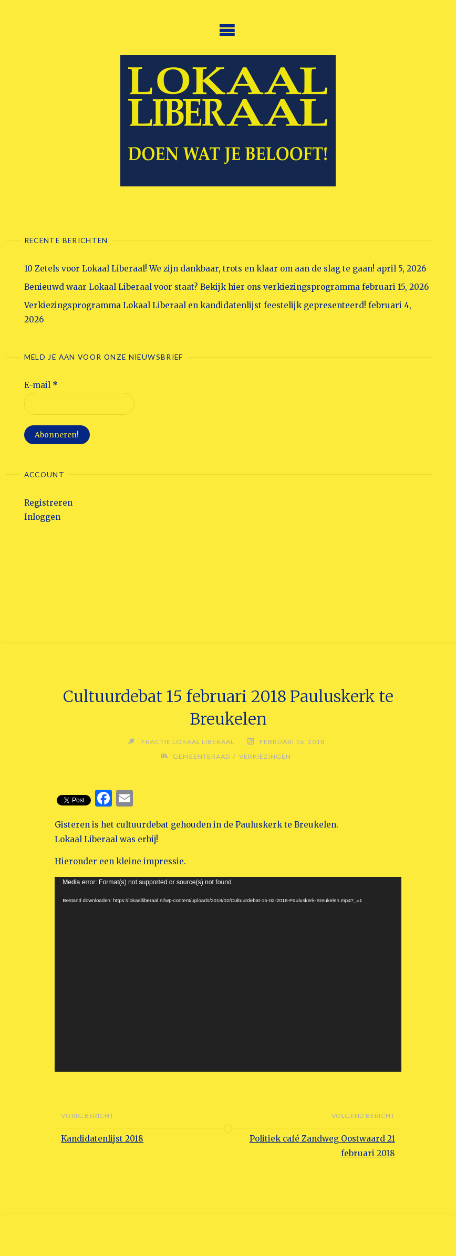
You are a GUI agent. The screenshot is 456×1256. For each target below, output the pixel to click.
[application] (228, 974)
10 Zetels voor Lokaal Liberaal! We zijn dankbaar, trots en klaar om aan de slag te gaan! (199, 269)
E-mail (41, 385)
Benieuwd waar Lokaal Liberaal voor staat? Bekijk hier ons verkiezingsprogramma (192, 287)
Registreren (48, 503)
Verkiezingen (265, 756)
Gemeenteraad (202, 756)
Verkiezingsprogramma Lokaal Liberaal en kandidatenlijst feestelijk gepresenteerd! (195, 305)
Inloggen (42, 517)
